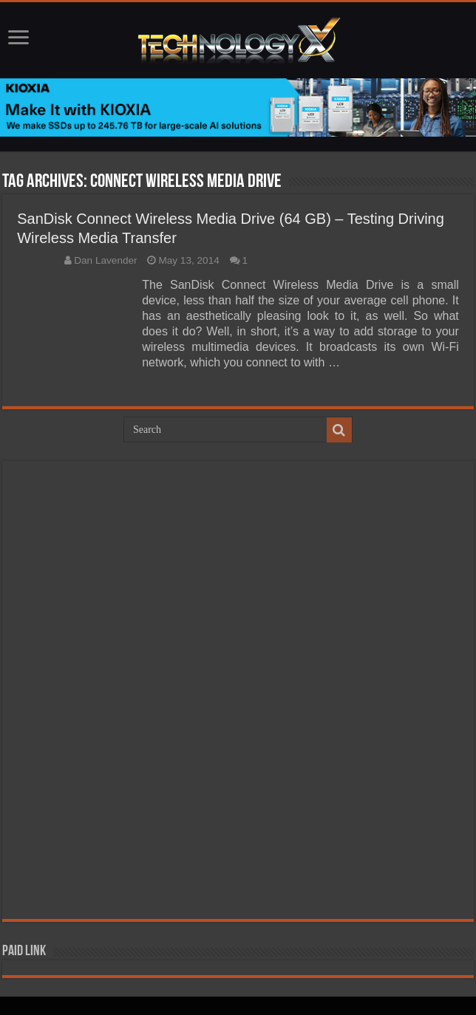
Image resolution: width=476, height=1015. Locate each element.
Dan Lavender (105, 260)
